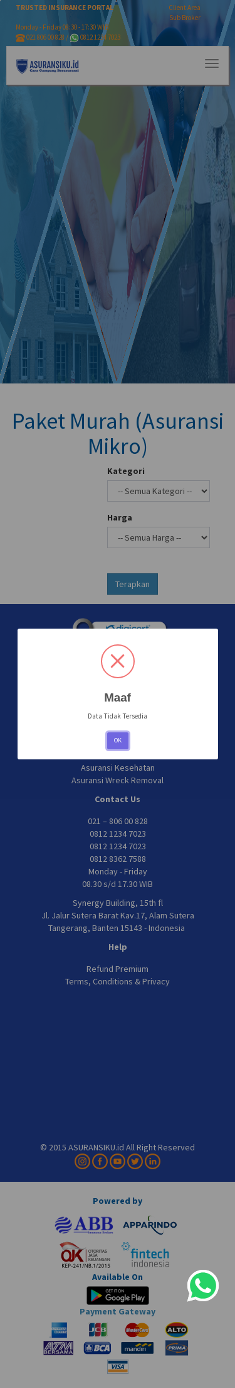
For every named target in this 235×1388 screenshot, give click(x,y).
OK (118, 740)
